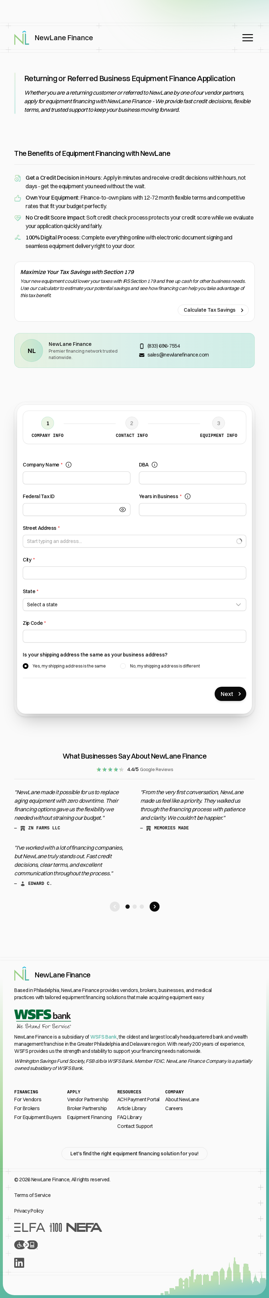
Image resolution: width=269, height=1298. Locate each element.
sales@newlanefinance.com (178, 355)
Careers (174, 1108)
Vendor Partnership (88, 1099)
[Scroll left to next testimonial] (115, 907)
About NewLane (182, 1099)
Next (232, 693)
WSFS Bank (103, 1037)
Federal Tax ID (39, 496)
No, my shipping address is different (165, 666)
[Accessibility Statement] (134, 1245)
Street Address (41, 528)
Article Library (131, 1108)
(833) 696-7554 (163, 346)
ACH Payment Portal (138, 1099)
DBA (148, 465)
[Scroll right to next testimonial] (155, 907)
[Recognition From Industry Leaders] (134, 1227)
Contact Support (135, 1126)
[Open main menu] (247, 37)
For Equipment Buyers (37, 1117)
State (30, 591)
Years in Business (165, 496)
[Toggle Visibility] (124, 509)
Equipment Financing (89, 1117)
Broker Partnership (87, 1108)
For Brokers (26, 1108)
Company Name (47, 465)
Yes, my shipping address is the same (69, 666)
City (28, 560)
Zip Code (34, 623)
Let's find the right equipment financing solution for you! (134, 1153)
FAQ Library (129, 1117)
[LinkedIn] (134, 1263)
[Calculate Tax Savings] (134, 292)
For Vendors (27, 1099)
